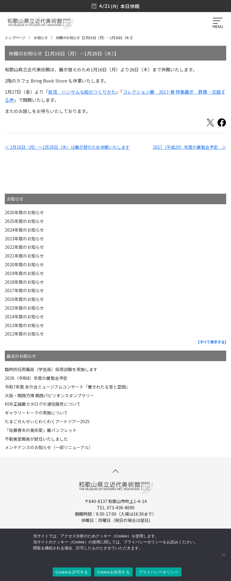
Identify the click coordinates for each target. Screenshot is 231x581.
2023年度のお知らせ (24, 239)
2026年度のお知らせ (24, 212)
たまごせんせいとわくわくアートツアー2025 (47, 421)
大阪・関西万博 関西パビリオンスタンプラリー (49, 395)
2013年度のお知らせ (24, 325)
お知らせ (41, 37)
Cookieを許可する (72, 572)
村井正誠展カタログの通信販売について (43, 404)
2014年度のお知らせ (24, 317)
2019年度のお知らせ (24, 273)
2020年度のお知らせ (24, 264)
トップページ (15, 37)
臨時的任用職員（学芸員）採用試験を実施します (51, 369)
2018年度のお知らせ (24, 282)
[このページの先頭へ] (115, 471)
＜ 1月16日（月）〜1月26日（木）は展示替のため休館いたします (67, 147)
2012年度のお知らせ (24, 334)
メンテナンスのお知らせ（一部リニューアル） (49, 447)
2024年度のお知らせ (24, 230)
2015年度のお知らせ (24, 308)
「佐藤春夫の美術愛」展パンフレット (41, 430)
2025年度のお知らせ (24, 221)
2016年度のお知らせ (24, 299)
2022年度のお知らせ (24, 247)
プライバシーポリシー (159, 572)
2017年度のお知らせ (24, 290)
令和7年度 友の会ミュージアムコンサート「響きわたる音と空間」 (67, 387)
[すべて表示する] (212, 341)
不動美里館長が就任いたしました (36, 439)
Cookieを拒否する (113, 572)
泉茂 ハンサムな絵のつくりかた (82, 92)
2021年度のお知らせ (24, 256)
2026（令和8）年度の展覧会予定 (36, 378)
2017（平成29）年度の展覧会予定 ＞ (189, 147)
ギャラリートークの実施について (36, 413)
